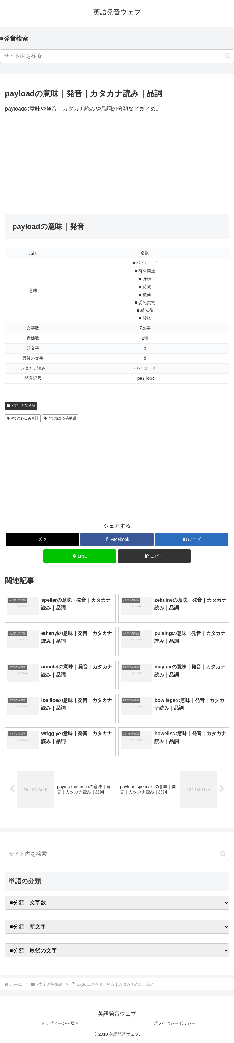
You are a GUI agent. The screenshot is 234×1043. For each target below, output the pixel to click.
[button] (227, 55)
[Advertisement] (117, 164)
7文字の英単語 (21, 405)
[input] (117, 56)
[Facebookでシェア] (116, 539)
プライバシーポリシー (174, 1023)
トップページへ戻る (60, 1023)
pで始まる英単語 (60, 418)
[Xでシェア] (42, 539)
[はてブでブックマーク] (191, 539)
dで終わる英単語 (23, 418)
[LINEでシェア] (79, 556)
